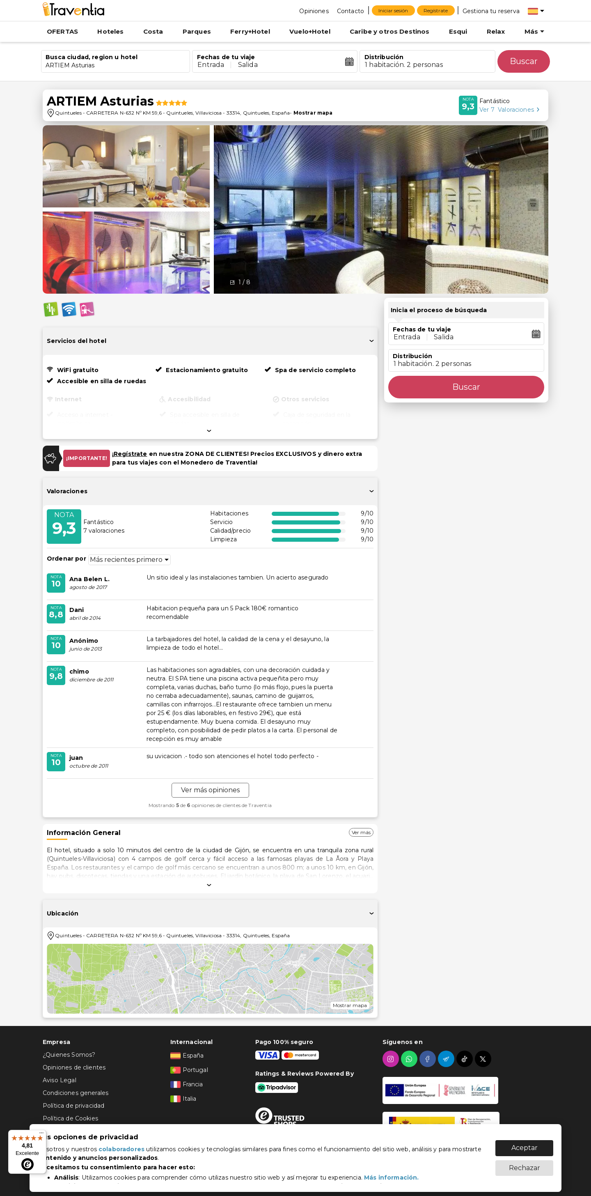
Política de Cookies (70, 1118)
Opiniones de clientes (74, 1067)
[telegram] (447, 1059)
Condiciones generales (75, 1093)
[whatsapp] (410, 1059)
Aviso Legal (59, 1080)
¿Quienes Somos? (69, 1054)
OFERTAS (62, 31)
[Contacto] (350, 10)
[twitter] (484, 1059)
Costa (153, 31)
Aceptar (524, 1144)
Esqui (458, 31)
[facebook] (428, 1059)
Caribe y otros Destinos (389, 31)
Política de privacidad (73, 1105)
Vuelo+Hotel (309, 31)
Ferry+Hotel (250, 31)
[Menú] (41, 1135)
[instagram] (392, 1059)
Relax (496, 31)
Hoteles (110, 31)
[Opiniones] (313, 10)
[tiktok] (465, 1059)
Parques (197, 31)
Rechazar (524, 1164)
